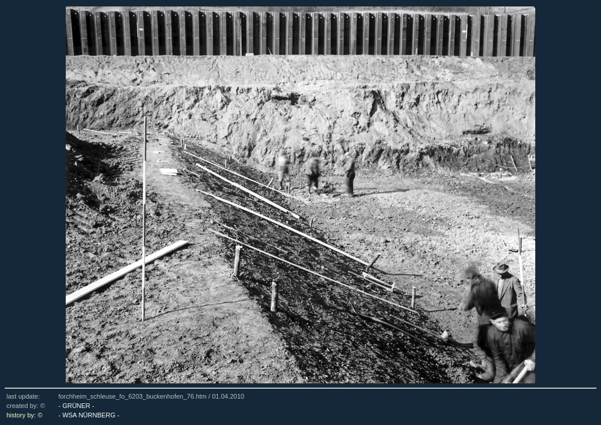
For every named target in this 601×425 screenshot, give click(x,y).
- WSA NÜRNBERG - (88, 415)
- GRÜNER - (76, 405)
